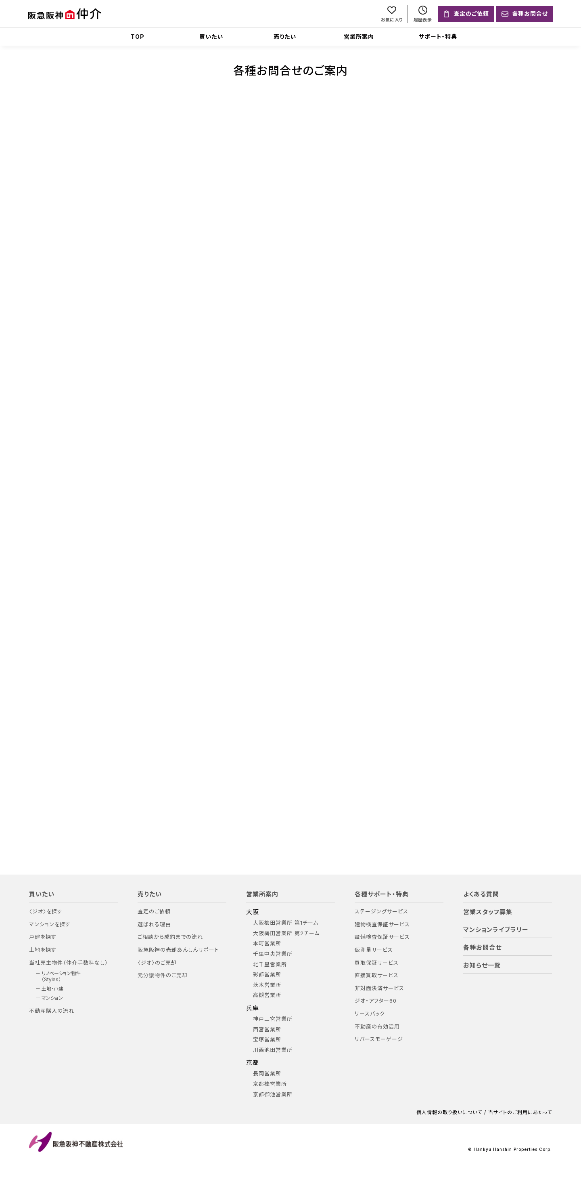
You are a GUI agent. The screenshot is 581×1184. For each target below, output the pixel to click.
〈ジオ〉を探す (46, 912)
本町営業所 (267, 944)
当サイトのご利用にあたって (520, 1112)
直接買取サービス (377, 975)
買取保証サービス (377, 963)
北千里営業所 (270, 964)
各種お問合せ (482, 947)
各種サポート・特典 (382, 894)
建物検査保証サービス (382, 924)
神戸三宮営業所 (273, 1019)
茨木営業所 (267, 985)
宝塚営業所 (267, 1040)
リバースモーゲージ (379, 1039)
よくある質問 (481, 894)
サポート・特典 (438, 36)
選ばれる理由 (154, 924)
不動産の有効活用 (377, 1027)
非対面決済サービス (379, 988)
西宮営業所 (267, 1029)
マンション (52, 998)
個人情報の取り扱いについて (449, 1112)
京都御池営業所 (273, 1094)
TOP (137, 36)
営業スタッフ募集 (487, 912)
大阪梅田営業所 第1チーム (285, 923)
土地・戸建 (52, 989)
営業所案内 (359, 36)
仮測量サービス (374, 950)
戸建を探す (42, 937)
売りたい (285, 36)
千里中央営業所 (273, 954)
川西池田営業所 (273, 1050)
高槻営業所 (267, 996)
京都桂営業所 (270, 1084)
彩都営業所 (267, 975)
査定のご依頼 (154, 912)
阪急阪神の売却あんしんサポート (178, 950)
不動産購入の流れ (51, 1011)
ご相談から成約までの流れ (170, 937)
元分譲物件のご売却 (163, 975)
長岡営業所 (267, 1074)
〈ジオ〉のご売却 (157, 963)
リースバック (370, 1014)
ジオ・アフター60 (376, 1001)
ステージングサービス (381, 912)
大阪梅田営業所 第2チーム (286, 933)
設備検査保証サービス (382, 937)
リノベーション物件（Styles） (61, 976)
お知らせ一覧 (482, 965)
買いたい (211, 36)
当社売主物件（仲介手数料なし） (68, 963)
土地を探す (42, 950)
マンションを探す (50, 924)
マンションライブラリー (496, 930)
